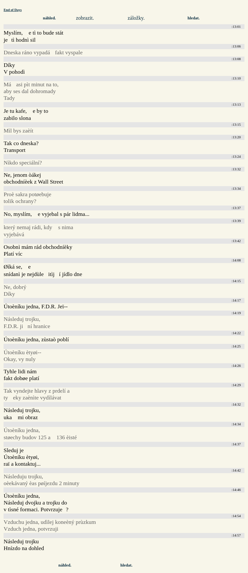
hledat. (194, 18)
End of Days (13, 10)
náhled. (49, 18)
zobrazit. (85, 18)
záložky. (136, 18)
